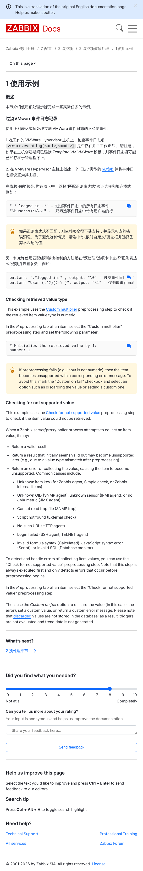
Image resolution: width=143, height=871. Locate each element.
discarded (22, 619)
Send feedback (71, 750)
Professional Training (118, 836)
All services (16, 846)
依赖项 (108, 168)
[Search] (119, 28)
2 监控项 (65, 48)
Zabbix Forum (112, 846)
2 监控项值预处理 (94, 48)
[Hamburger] (132, 28)
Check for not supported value (73, 416)
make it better (42, 12)
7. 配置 (46, 48)
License (98, 867)
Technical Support (22, 836)
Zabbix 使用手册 (20, 48)
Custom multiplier (61, 310)
